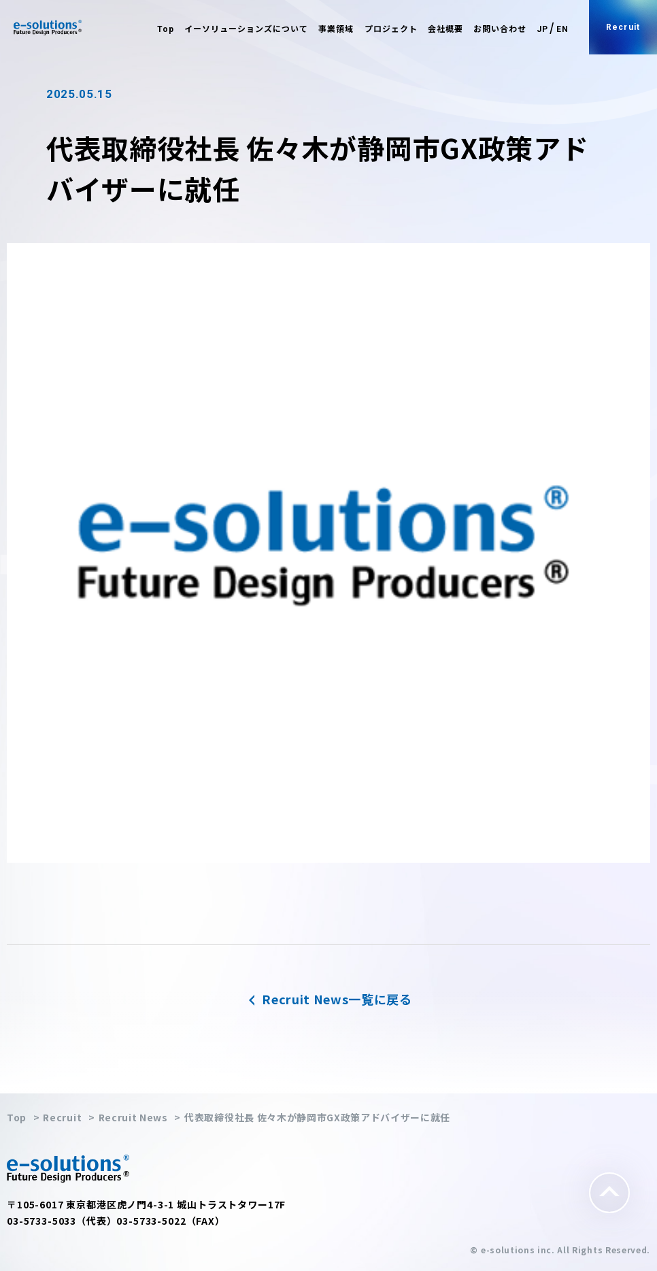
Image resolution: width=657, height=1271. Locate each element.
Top (165, 29)
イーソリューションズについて (246, 29)
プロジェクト (391, 29)
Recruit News (133, 1117)
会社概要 (445, 29)
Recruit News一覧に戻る (328, 999)
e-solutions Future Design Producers (48, 27)
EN (562, 29)
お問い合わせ (499, 29)
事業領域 (336, 29)
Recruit (622, 27)
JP (542, 29)
